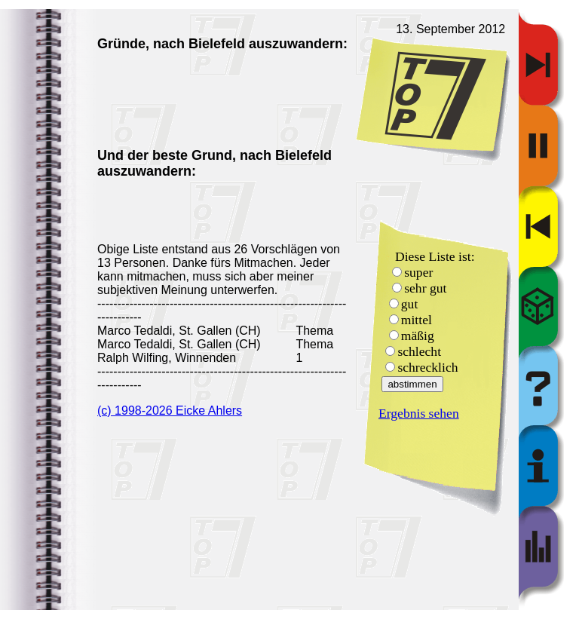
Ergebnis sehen (418, 413)
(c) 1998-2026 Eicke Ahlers (169, 410)
